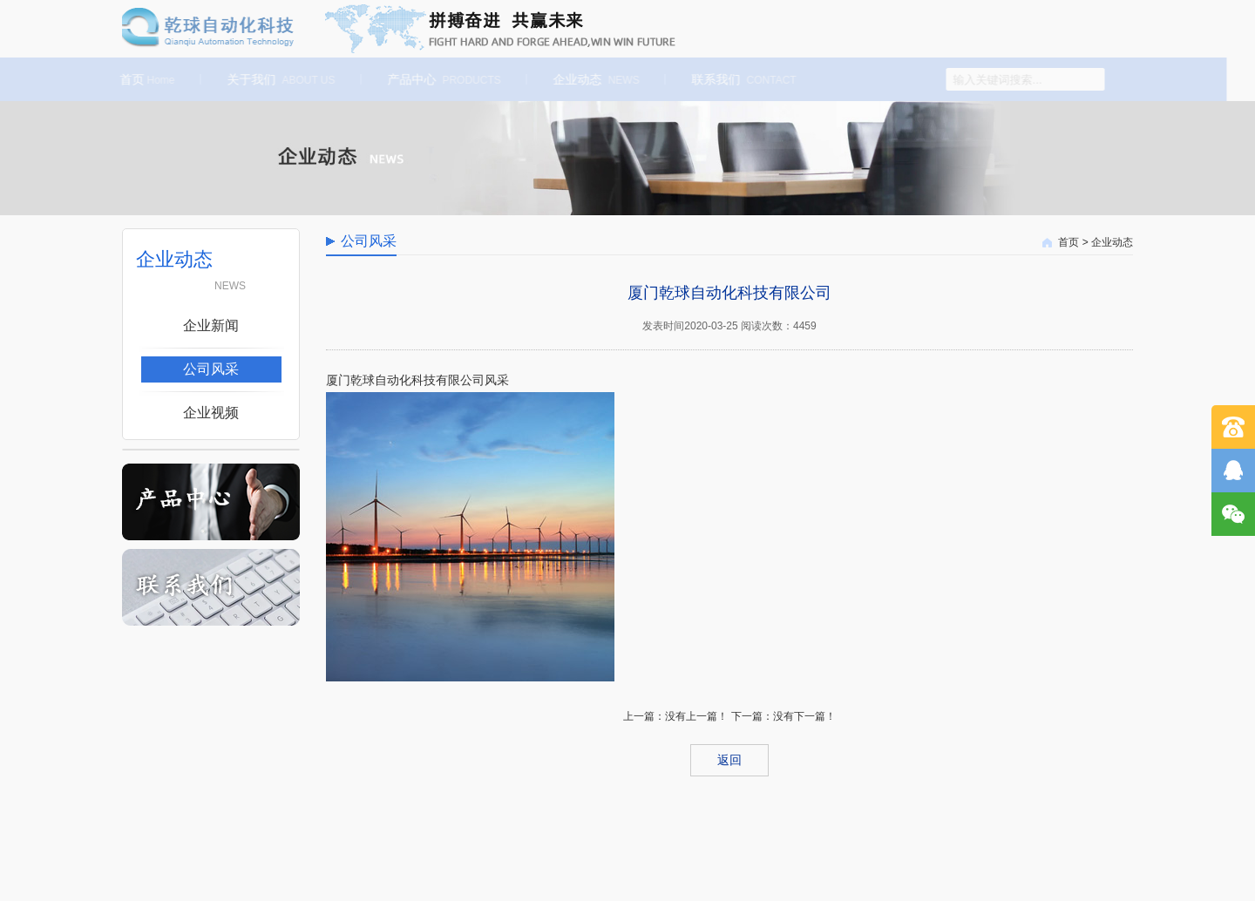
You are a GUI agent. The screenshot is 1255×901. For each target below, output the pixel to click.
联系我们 (741, 79)
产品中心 (442, 79)
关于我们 (279, 79)
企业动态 (594, 79)
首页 (145, 79)
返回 (729, 760)
